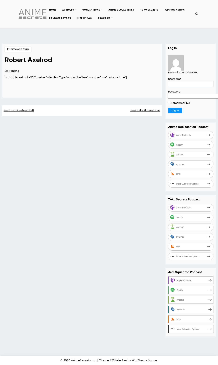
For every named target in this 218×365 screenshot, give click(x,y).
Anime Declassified (121, 9)
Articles (68, 9)
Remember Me (179, 103)
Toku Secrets (149, 9)
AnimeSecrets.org (84, 360)
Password (174, 91)
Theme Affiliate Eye (113, 360)
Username (174, 79)
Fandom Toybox (60, 18)
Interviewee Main (18, 49)
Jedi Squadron (174, 9)
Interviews (84, 18)
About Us (104, 18)
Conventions (91, 9)
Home (52, 9)
